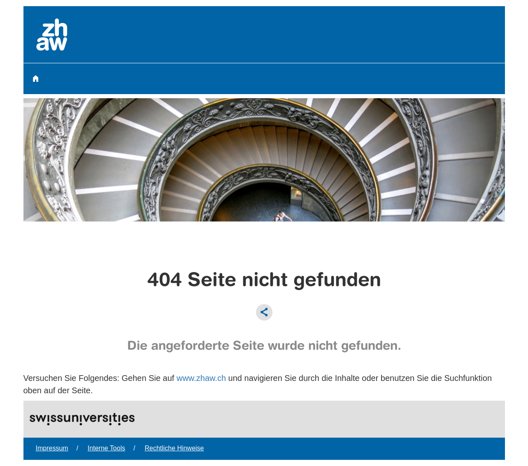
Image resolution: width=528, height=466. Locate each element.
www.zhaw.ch (201, 378)
